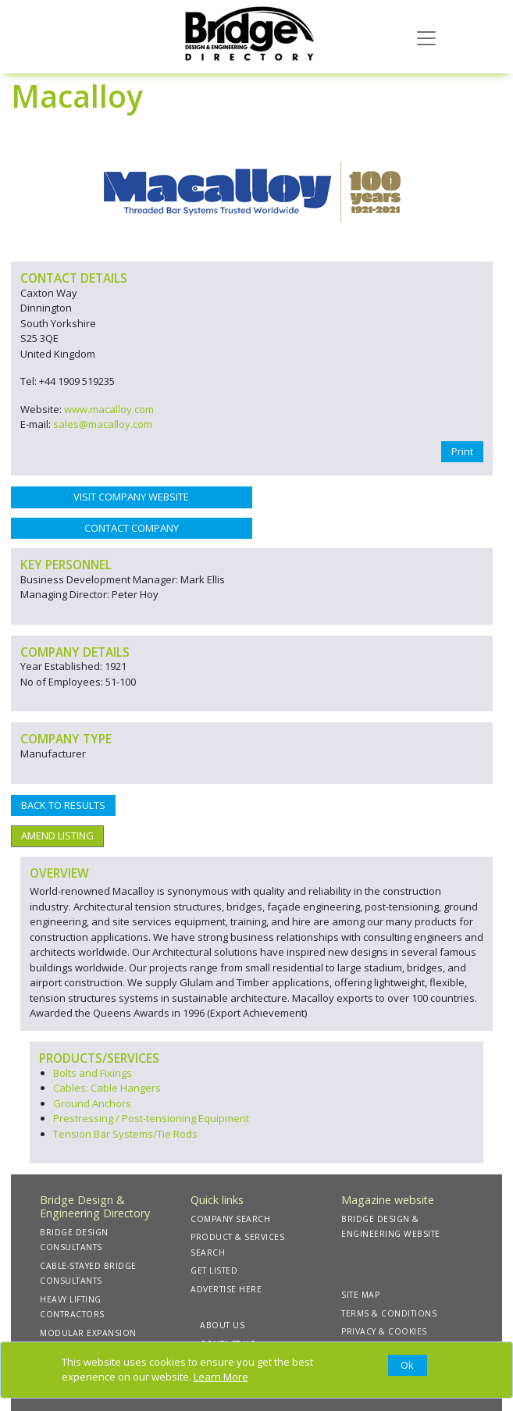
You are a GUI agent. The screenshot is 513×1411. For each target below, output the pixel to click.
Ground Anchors (92, 1103)
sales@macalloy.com (102, 424)
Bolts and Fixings (92, 1073)
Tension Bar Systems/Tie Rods (125, 1134)
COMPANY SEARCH (230, 1218)
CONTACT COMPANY (131, 528)
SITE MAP (360, 1294)
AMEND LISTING (57, 835)
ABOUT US (222, 1325)
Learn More (221, 1377)
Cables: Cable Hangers (107, 1088)
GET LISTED (214, 1270)
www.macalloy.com (109, 409)
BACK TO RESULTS (63, 805)
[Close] (407, 1366)
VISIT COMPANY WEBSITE (131, 497)
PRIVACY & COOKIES (384, 1331)
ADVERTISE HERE (226, 1289)
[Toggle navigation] (426, 36)
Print (462, 451)
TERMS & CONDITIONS (388, 1313)
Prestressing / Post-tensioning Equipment (151, 1118)
